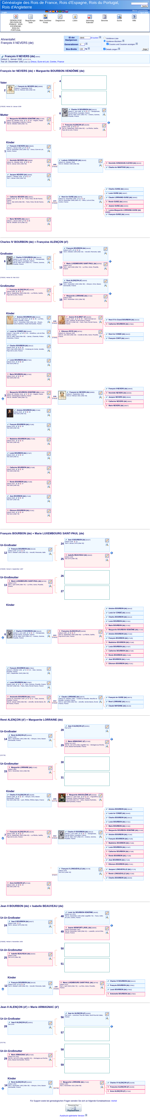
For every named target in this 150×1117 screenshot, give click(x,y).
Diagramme (60, 19)
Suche (119, 19)
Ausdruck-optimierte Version (72, 1116)
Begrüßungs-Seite (30, 20)
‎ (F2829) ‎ (56, 989)
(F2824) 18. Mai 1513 (9, 277)
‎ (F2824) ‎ (55, 637)
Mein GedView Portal (45, 20)
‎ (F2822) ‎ (55, 323)
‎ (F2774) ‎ (55, 801)
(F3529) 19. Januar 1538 (10, 106)
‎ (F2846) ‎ (55, 337)
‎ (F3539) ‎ (55, 166)
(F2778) (3, 755)
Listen (75, 19)
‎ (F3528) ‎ (55, 703)
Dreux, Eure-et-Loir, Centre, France (47, 61)
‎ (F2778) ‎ (56, 1088)
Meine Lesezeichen (140, 11)
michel (114, 1101)
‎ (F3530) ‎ (55, 203)
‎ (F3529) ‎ (55, 398)
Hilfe (134, 19)
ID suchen (94, 38)
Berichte (104, 19)
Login (4, 12)
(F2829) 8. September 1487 (11, 569)
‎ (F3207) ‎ (55, 875)
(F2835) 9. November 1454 (11, 941)
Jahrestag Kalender (90, 20)
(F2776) (3, 1042)
